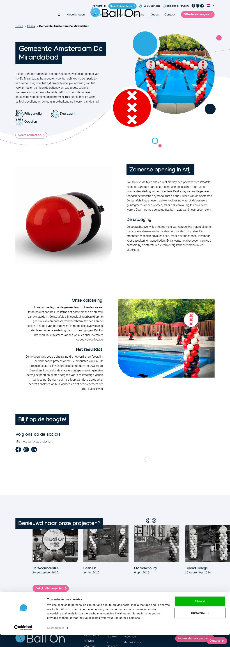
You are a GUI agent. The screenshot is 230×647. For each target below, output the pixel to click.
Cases (31, 26)
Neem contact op (29, 135)
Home (19, 26)
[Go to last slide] (148, 520)
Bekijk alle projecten (49, 588)
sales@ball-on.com (177, 6)
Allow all (200, 613)
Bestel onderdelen (121, 6)
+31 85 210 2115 (151, 6)
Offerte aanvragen (200, 14)
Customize (200, 625)
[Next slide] (154, 520)
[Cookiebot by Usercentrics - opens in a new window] (23, 640)
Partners (99, 6)
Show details (55, 639)
